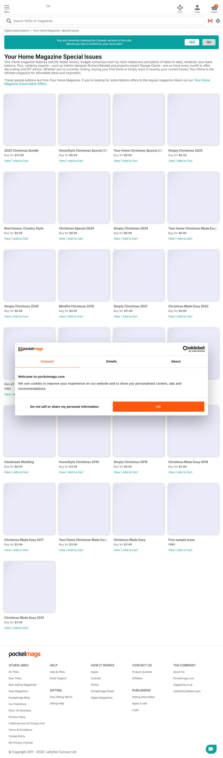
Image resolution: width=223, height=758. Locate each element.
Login (135, 709)
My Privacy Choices (21, 742)
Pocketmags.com (183, 678)
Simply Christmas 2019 (130, 462)
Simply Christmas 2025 (185, 150)
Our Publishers (17, 704)
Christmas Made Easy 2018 (188, 462)
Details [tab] (111, 361)
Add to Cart (20, 160)
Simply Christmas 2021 (130, 306)
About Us (178, 671)
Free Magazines (18, 691)
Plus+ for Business (20, 710)
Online (95, 684)
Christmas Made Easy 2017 (24, 540)
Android (95, 678)
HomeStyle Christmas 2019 (79, 462)
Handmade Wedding (19, 462)
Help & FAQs (57, 671)
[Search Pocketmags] (9, 21)
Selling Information (143, 697)
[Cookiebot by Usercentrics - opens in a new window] (186, 349)
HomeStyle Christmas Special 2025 (84, 150)
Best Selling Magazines (23, 684)
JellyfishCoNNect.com (186, 691)
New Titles (15, 678)
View (7, 160)
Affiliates (137, 678)
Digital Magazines (101, 697)
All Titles (14, 671)
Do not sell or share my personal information (64, 406)
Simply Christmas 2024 (131, 228)
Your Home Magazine (46, 30)
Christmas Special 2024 (76, 228)
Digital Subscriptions (16, 30)
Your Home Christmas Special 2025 (139, 150)
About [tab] (176, 361)
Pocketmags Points (102, 691)
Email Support (58, 678)
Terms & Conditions (20, 729)
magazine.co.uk (183, 684)
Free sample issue (181, 540)
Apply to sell (139, 703)
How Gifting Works (61, 697)
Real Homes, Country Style (24, 228)
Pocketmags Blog (19, 697)
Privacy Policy (17, 717)
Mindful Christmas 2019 (76, 306)
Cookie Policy (17, 736)
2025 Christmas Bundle (21, 150)
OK (158, 406)
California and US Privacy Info (27, 723)
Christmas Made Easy (129, 540)
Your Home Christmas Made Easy (192, 228)
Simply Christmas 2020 (21, 306)
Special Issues (70, 30)
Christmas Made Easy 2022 (188, 306)
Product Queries (142, 671)
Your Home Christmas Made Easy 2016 (84, 540)
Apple (94, 671)
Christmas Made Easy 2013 (24, 617)
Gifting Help (57, 703)
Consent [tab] (47, 361)
